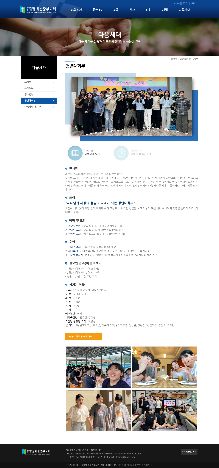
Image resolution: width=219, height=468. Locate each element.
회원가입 (193, 3)
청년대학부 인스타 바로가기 (83, 336)
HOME (177, 3)
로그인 (184, 3)
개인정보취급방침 (189, 452)
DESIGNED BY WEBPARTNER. (138, 465)
